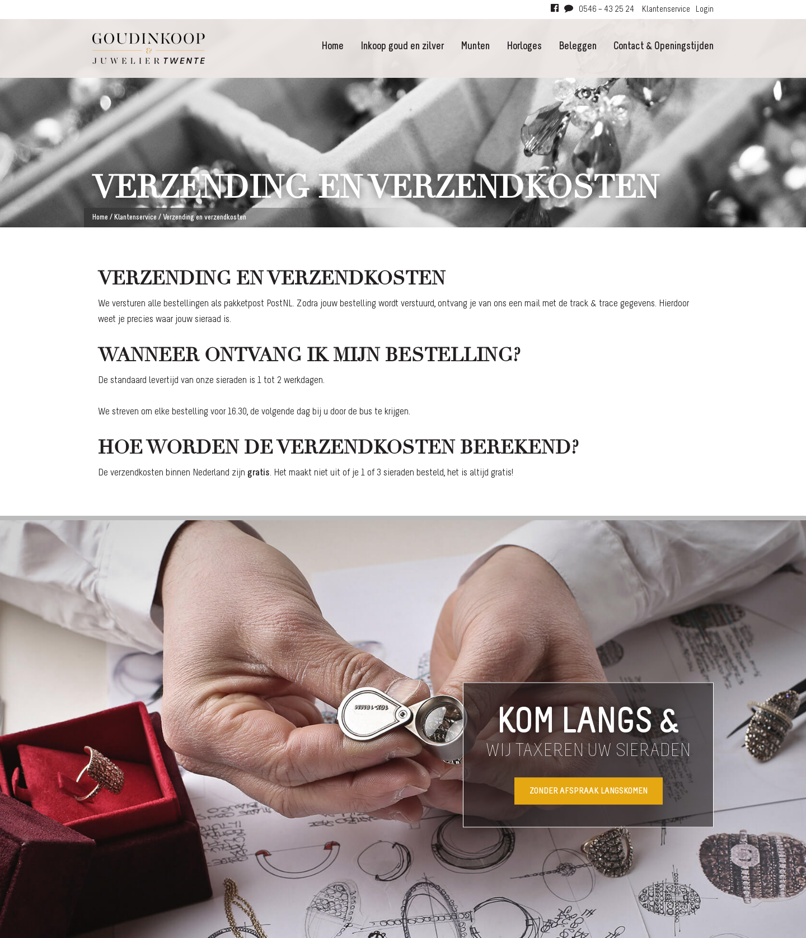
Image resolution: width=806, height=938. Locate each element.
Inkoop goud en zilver (402, 46)
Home (332, 46)
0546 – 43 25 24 (606, 9)
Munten (475, 46)
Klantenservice (666, 9)
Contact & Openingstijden (663, 46)
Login (705, 9)
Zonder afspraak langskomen (588, 790)
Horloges (524, 46)
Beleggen (578, 46)
